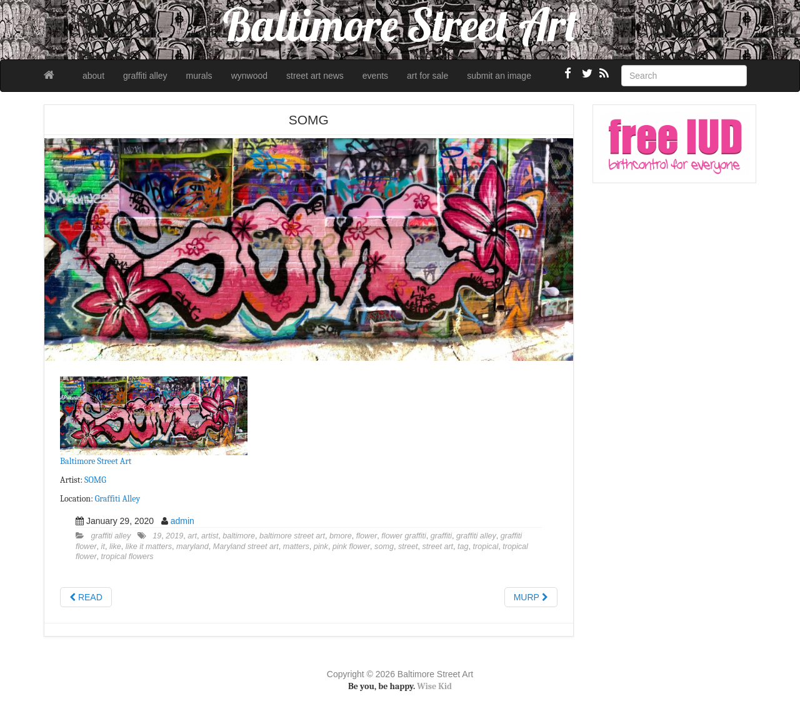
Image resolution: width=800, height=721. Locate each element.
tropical (486, 546)
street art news (315, 76)
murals (199, 76)
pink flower (351, 546)
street (408, 546)
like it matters (149, 546)
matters (296, 546)
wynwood (249, 76)
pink (321, 546)
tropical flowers (127, 556)
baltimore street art (292, 536)
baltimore (238, 536)
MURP (531, 597)
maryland (192, 546)
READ (85, 597)
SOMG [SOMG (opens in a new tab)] (95, 480)
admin (182, 521)
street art (437, 546)
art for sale (427, 76)
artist (209, 536)
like (115, 546)
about (93, 76)
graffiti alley (145, 76)
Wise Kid (434, 686)
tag (463, 546)
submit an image (499, 76)
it (103, 546)
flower (367, 536)
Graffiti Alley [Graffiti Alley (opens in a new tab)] (117, 498)
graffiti (441, 536)
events (375, 76)
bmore (340, 536)
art (192, 536)
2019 (174, 536)
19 (156, 536)
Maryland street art (246, 546)
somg (384, 546)
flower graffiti (403, 536)
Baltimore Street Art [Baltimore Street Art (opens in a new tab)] (95, 461)
